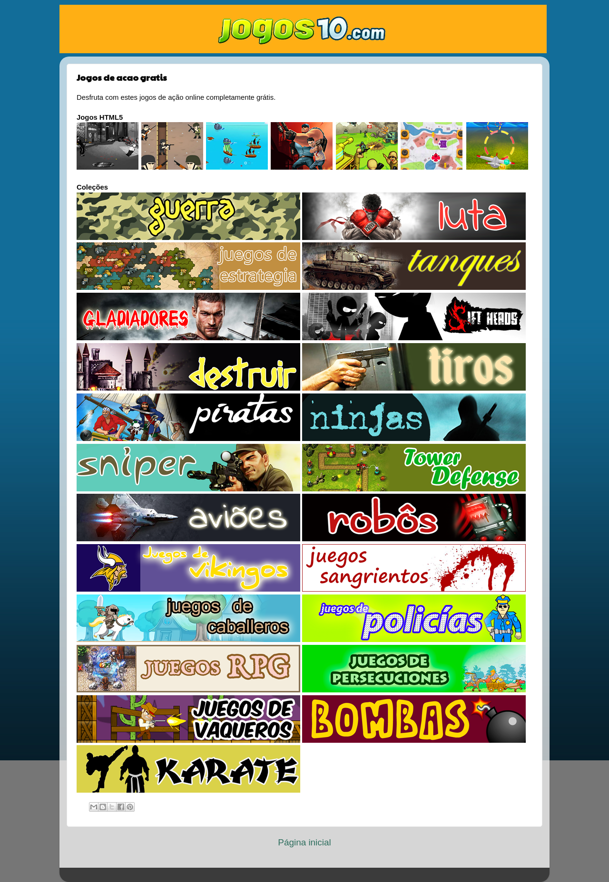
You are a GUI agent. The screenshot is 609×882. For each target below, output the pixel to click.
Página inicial (304, 842)
